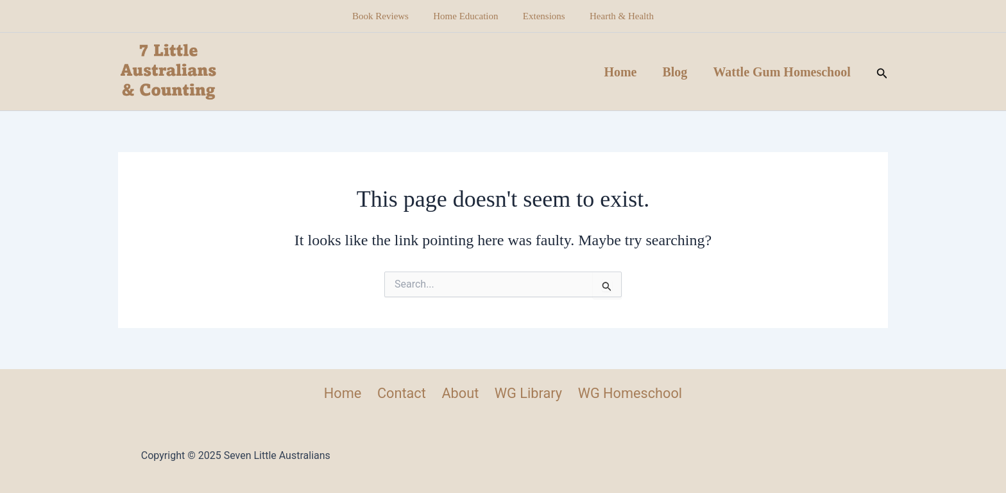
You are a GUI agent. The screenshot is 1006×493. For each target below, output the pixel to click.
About (460, 393)
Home (620, 72)
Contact (402, 393)
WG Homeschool (628, 393)
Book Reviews (389, 16)
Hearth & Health (614, 16)
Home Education (468, 16)
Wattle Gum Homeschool (781, 72)
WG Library (527, 393)
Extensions (541, 16)
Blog (674, 72)
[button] (882, 71)
